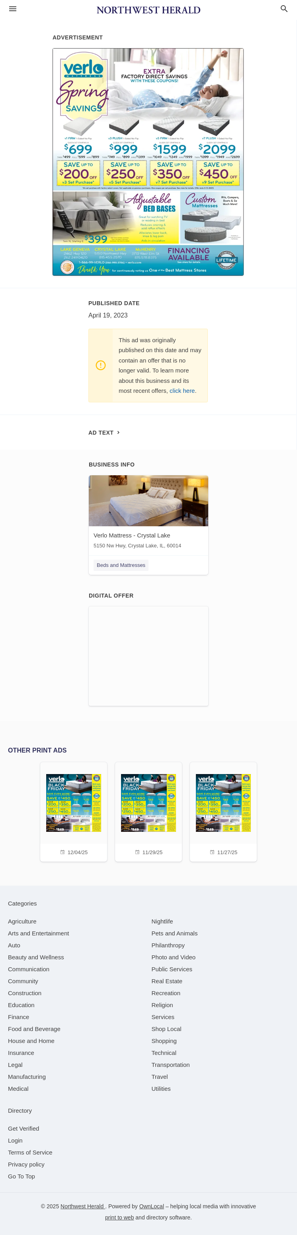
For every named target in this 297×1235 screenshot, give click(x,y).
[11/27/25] (223, 811)
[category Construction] (24, 993)
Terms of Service (30, 1152)
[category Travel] (160, 1076)
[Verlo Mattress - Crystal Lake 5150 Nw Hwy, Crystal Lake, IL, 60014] (148, 513)
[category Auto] (14, 945)
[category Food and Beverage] (34, 1028)
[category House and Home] (31, 1040)
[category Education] (21, 1005)
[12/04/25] (73, 811)
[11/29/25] (148, 811)
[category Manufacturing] (27, 1076)
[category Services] (163, 1016)
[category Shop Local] (167, 1028)
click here (182, 390)
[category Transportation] (171, 1064)
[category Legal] (15, 1064)
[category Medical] (18, 1088)
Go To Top (21, 1176)
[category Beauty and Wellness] (36, 957)
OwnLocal (151, 1206)
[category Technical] (164, 1052)
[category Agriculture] (22, 921)
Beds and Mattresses (121, 565)
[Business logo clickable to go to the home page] (148, 10)
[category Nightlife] (162, 921)
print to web (119, 1217)
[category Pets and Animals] (175, 933)
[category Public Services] (172, 969)
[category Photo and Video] (174, 957)
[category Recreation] (166, 993)
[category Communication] (28, 969)
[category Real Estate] (167, 981)
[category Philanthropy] (168, 945)
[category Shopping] (164, 1040)
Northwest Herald (83, 1206)
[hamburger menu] (13, 9)
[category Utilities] (161, 1088)
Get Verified (23, 1128)
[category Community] (23, 981)
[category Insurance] (21, 1052)
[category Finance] (18, 1016)
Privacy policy (26, 1164)
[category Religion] (162, 1005)
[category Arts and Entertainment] (38, 933)
